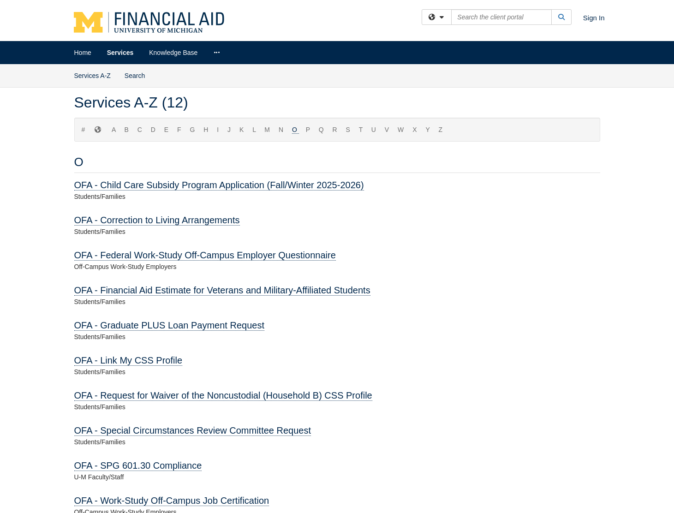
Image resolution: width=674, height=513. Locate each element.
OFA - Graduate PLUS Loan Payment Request (169, 325)
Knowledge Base (173, 52)
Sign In (594, 18)
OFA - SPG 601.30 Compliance (138, 465)
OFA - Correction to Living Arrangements (157, 220)
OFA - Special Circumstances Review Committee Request (192, 430)
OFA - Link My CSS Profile (128, 360)
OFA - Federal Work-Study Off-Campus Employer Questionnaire (205, 255)
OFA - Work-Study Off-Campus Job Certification (171, 500)
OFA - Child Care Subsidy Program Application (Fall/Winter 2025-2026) (219, 185)
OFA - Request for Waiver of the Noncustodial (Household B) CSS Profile (223, 395)
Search (135, 75)
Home (82, 52)
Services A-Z (92, 75)
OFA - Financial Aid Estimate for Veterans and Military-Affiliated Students (222, 290)
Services (120, 52)
